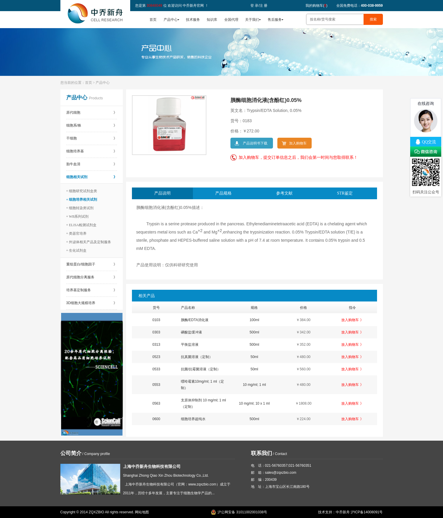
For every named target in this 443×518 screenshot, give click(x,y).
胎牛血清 (91, 164)
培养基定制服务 (91, 290)
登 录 (254, 6)
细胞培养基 (91, 151)
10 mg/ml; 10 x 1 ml (254, 403)
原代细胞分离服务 (91, 277)
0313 (156, 345)
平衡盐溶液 (189, 345)
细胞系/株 (91, 125)
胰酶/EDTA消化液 (194, 320)
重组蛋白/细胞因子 (91, 264)
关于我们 (252, 20)
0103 (156, 320)
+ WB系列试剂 (77, 216)
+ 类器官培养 (76, 233)
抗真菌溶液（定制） (197, 357)
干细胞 (91, 138)
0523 (156, 357)
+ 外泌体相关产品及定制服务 (88, 242)
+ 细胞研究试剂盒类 (81, 191)
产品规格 (223, 193)
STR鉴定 (345, 193)
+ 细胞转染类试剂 (80, 208)
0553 (156, 385)
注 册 (263, 6)
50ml (254, 357)
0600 (156, 419)
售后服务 (275, 20)
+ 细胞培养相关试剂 (81, 199)
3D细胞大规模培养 (91, 303)
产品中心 (171, 20)
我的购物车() (316, 6)
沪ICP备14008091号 (367, 512)
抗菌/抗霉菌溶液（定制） (200, 369)
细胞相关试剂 (91, 177)
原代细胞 (91, 112)
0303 (156, 332)
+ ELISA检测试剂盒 (81, 225)
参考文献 (284, 193)
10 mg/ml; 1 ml (254, 385)
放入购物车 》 (352, 320)
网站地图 (142, 512)
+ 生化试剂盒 (76, 250)
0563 (156, 403)
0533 (156, 369)
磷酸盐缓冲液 (191, 332)
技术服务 (193, 20)
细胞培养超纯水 (193, 419)
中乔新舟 (343, 512)
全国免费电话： (359, 6)
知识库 (212, 20)
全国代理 (231, 20)
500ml (254, 332)
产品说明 (162, 193)
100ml (254, 320)
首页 (153, 20)
